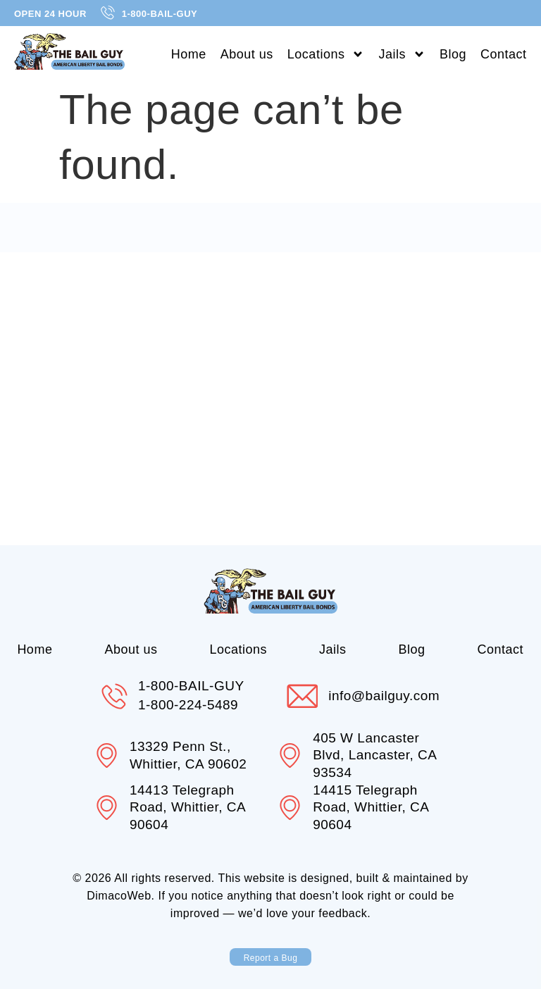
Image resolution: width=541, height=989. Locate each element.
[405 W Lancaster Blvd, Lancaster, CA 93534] (290, 756)
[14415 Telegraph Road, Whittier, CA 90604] (290, 808)
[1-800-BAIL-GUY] (114, 696)
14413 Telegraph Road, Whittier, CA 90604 (188, 807)
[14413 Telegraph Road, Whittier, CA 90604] (107, 808)
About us (246, 54)
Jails (401, 54)
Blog (453, 54)
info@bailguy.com (384, 695)
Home (188, 54)
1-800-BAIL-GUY (191, 685)
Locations (326, 54)
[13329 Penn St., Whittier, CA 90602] (107, 756)
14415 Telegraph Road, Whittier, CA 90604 (371, 807)
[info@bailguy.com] (302, 696)
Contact (503, 54)
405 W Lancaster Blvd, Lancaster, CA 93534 (375, 755)
